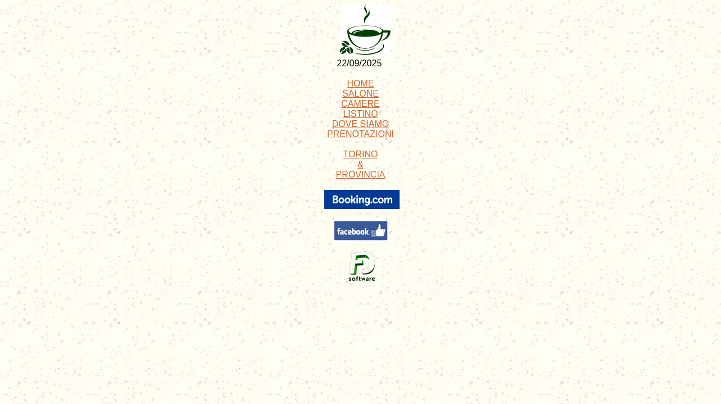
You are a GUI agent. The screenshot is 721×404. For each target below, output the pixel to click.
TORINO (360, 154)
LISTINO (360, 114)
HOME (360, 83)
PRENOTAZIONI (360, 134)
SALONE (360, 93)
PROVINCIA (360, 174)
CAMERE (360, 103)
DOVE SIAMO (360, 124)
